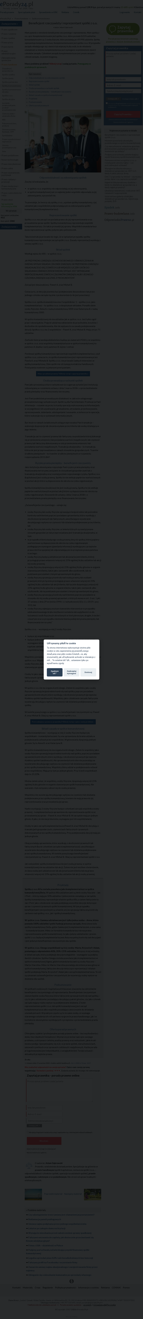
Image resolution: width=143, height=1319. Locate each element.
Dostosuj (88, 672)
